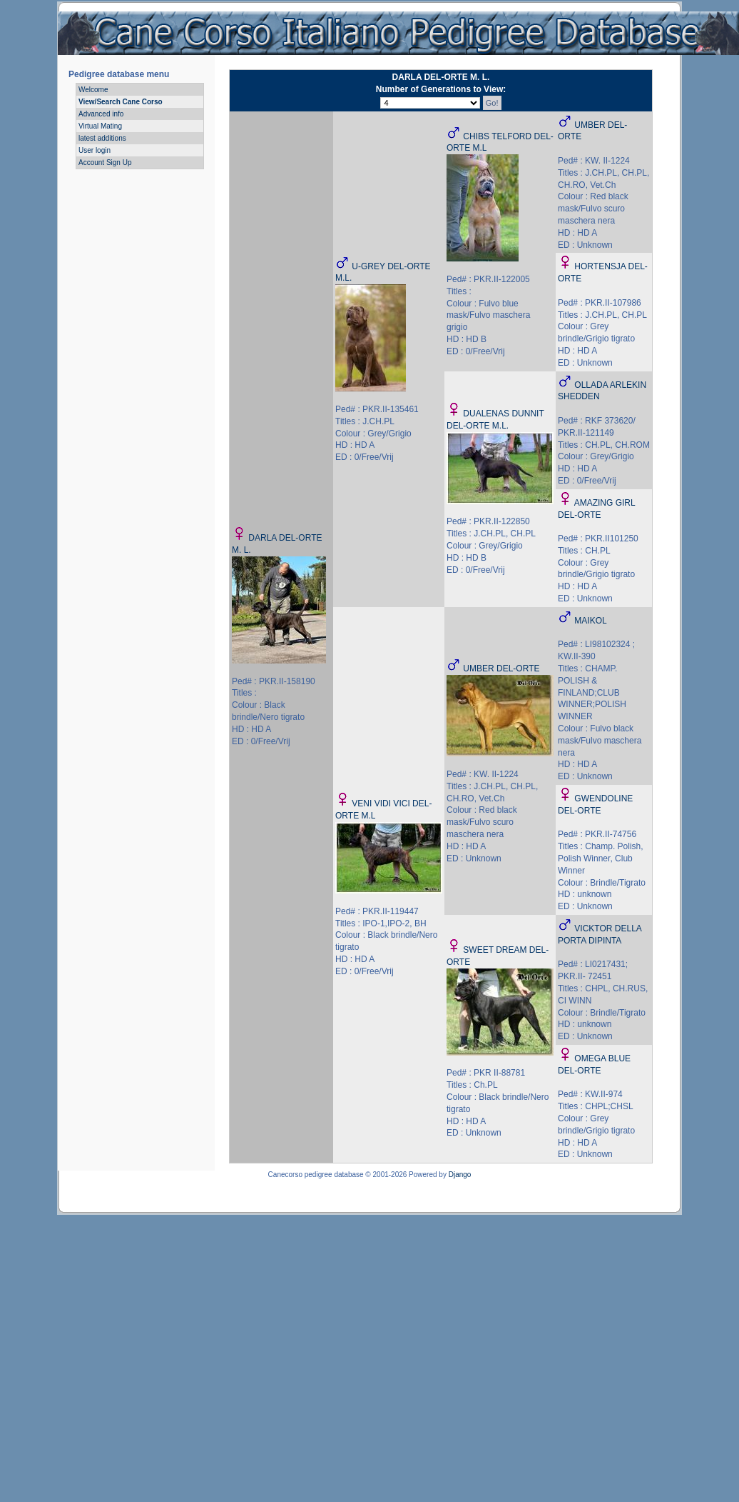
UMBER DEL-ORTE (501, 669)
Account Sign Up (105, 162)
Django (460, 1174)
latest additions (102, 138)
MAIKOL (590, 621)
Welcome (93, 90)
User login (94, 150)
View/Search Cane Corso (120, 102)
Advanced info (100, 114)
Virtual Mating (100, 126)
